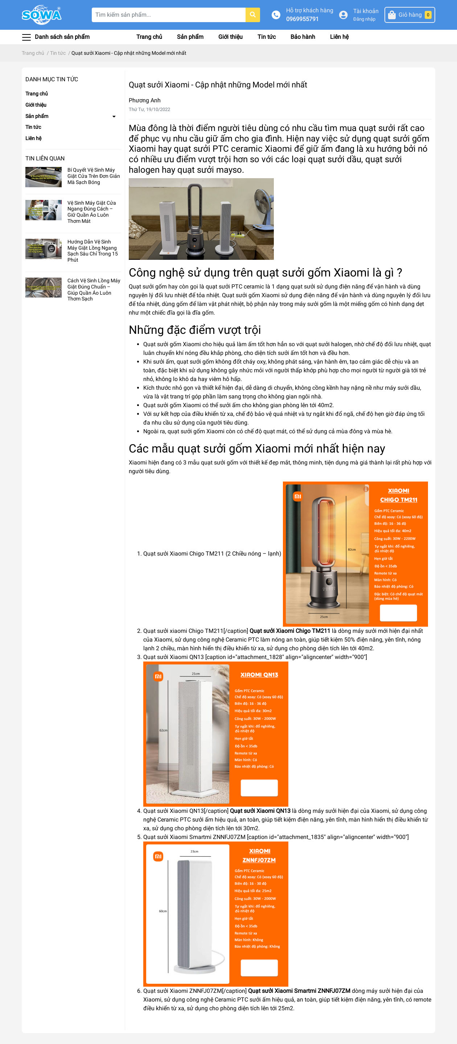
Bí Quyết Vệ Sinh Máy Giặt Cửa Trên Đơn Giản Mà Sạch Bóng (93, 176)
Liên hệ (339, 36)
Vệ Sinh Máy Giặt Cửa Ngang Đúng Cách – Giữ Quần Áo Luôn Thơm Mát (91, 212)
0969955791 (302, 19)
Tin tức (267, 36)
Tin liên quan (45, 158)
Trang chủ (149, 36)
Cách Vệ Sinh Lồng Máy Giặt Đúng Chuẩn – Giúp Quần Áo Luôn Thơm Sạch (93, 290)
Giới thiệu (230, 36)
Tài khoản (366, 11)
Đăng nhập (364, 19)
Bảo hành (303, 36)
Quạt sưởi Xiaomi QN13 (260, 810)
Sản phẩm (190, 36)
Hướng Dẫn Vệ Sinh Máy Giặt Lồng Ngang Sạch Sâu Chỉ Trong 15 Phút (92, 251)
